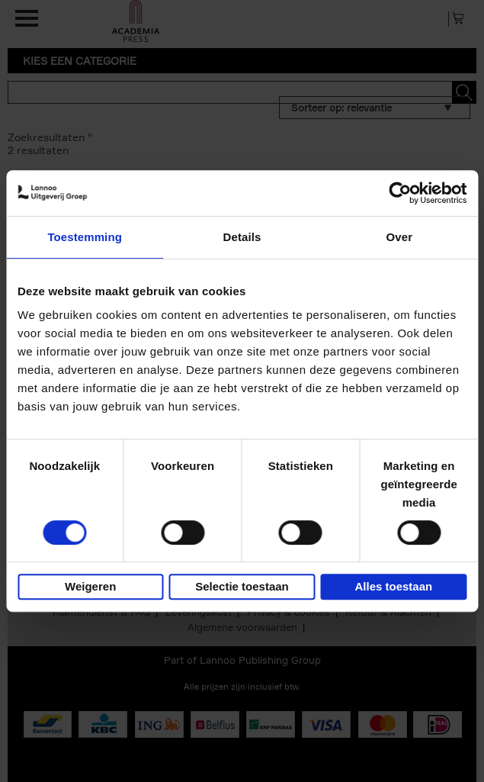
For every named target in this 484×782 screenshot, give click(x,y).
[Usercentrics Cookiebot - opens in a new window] (399, 193)
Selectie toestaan (242, 586)
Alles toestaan (393, 586)
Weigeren (90, 586)
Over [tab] (399, 236)
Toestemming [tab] (84, 236)
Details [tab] (242, 236)
